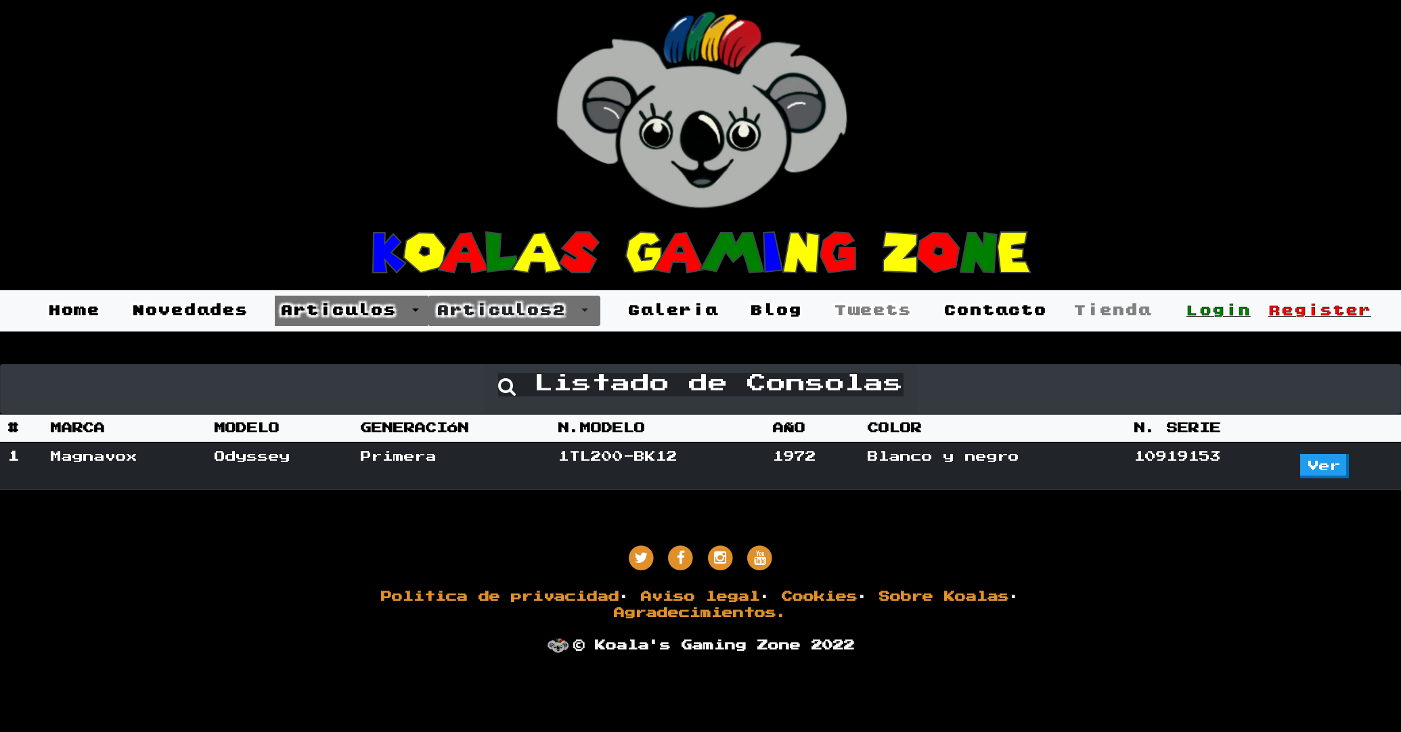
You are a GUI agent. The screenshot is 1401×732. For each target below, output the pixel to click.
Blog (775, 310)
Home (73, 310)
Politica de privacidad (500, 596)
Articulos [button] (344, 310)
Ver (1324, 466)
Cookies (820, 596)
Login (1218, 310)
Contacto (994, 310)
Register (1319, 310)
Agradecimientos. (700, 613)
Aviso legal (700, 596)
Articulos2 (507, 310)
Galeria (672, 310)
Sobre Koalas (944, 596)
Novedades (190, 310)
